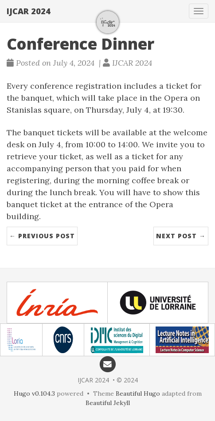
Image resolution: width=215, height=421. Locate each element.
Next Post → (181, 236)
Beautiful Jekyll (108, 403)
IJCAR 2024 (29, 11)
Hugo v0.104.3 (34, 393)
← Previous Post (42, 236)
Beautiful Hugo (138, 393)
